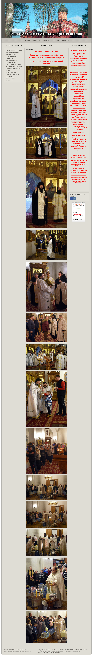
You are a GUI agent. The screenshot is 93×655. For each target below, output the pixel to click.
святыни (46, 40)
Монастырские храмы (14, 66)
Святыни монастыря (13, 68)
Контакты (9, 80)
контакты (65, 40)
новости (36, 40)
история (56, 40)
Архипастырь (11, 54)
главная (27, 40)
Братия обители (11, 60)
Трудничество (11, 72)
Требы (8, 70)
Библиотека (10, 78)
